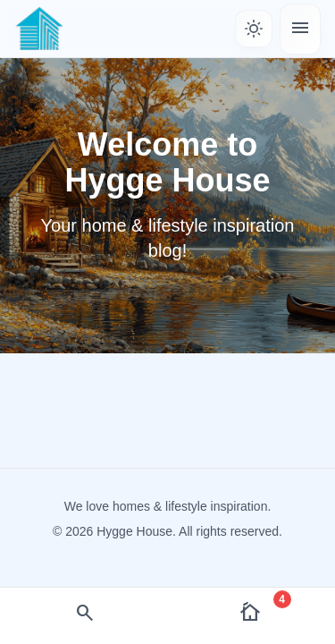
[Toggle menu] (300, 29)
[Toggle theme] (253, 28)
